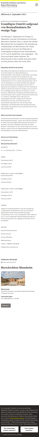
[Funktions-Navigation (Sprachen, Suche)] (36, 4)
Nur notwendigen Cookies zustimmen (9, 429)
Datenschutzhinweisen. (17, 418)
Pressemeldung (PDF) (9, 262)
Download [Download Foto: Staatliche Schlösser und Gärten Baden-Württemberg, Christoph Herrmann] (5, 305)
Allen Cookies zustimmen (29, 429)
